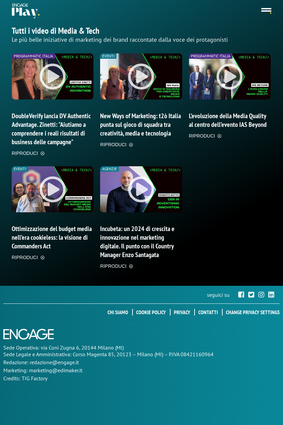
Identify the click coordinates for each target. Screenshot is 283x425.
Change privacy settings (253, 312)
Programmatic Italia (33, 55)
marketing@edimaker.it (55, 370)
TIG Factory (34, 378)
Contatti (208, 312)
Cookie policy (151, 312)
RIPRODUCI (25, 153)
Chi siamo (117, 312)
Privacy (182, 312)
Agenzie (109, 168)
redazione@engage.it (54, 362)
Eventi (108, 55)
